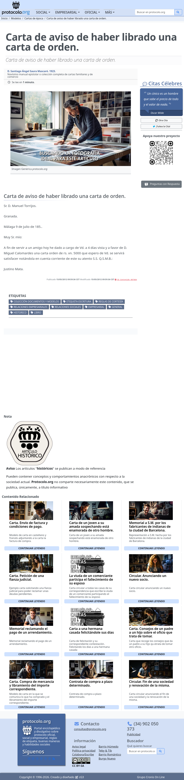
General (117, 307)
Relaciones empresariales (30, 307)
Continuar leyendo (31, 548)
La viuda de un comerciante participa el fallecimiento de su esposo (91, 579)
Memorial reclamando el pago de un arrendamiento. (30, 630)
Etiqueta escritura (78, 301)
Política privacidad (83, 750)
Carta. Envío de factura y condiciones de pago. (28, 525)
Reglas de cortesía (111, 301)
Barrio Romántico (110, 754)
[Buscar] (155, 12)
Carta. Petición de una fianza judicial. (26, 578)
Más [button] (108, 12)
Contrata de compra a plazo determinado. (91, 683)
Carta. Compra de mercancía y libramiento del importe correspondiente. (31, 685)
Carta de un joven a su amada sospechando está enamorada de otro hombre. (91, 526)
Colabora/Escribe (83, 754)
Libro (37, 312)
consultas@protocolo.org (90, 729)
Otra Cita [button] (161, 120)
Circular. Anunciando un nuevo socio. (147, 578)
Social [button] (42, 12)
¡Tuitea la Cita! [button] (161, 126)
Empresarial (96, 307)
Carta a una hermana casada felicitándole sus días (91, 630)
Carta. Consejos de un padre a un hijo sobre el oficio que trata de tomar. (151, 632)
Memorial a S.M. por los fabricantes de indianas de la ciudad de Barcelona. (149, 526)
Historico (20, 312)
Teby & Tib (105, 750)
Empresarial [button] (66, 12)
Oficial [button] (91, 12)
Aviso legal (79, 746)
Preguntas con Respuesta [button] (161, 184)
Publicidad (133, 734)
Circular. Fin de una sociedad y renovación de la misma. (151, 683)
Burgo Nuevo (107, 758)
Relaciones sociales (68, 307)
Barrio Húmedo (108, 746)
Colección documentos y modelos (36, 301)
